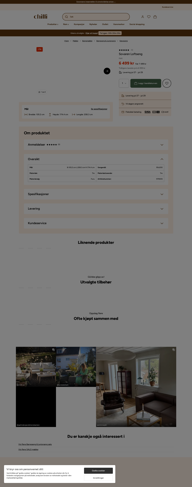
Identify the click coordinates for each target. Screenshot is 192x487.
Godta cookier (98, 470)
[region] (59, 474)
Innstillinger (98, 478)
